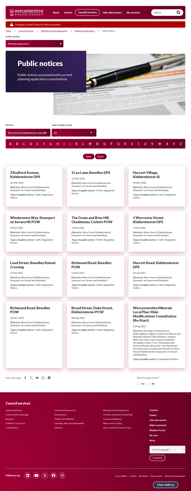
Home (8, 31)
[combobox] (28, 133)
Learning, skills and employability (69, 423)
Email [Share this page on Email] (37, 378)
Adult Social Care (14, 410)
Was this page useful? (148, 377)
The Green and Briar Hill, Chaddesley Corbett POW (95, 231)
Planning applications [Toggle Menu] (18, 43)
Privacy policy (156, 476)
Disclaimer (143, 476)
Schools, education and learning (118, 414)
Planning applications (85, 31)
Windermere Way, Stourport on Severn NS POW (34, 231)
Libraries (58, 427)
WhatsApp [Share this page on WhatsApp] (43, 378)
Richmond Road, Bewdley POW (95, 276)
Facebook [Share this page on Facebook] (25, 378)
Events (68, 12)
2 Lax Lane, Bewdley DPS (95, 186)
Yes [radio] (143, 383)
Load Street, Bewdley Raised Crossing (34, 276)
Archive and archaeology (17, 414)
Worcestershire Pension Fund (117, 427)
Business (10, 419)
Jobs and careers (112, 12)
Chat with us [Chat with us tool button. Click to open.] (165, 485)
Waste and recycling (112, 423)
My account (133, 12)
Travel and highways (112, 419)
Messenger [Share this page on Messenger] (49, 378)
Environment (60, 414)
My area (154, 435)
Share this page (13, 377)
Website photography (175, 476)
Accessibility (121, 476)
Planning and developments (54, 31)
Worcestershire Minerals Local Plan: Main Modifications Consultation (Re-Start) (156, 334)
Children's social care (15, 423)
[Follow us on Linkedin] (27, 475)
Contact (154, 410)
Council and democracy (65, 410)
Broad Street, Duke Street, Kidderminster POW (95, 334)
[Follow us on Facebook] (53, 475)
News (56, 12)
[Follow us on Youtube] (36, 475)
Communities (12, 427)
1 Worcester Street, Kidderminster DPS (156, 231)
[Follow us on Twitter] (45, 475)
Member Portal (157, 430)
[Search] (167, 12)
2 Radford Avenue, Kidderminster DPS (34, 186)
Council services (87, 12)
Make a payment (158, 425)
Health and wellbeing (64, 419)
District (10, 125)
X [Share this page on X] (31, 378)
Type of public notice (62, 125)
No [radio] (153, 383)
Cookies (133, 476)
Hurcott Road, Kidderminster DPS (156, 276)
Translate (157, 458)
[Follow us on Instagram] (62, 475)
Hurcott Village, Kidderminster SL (156, 186)
